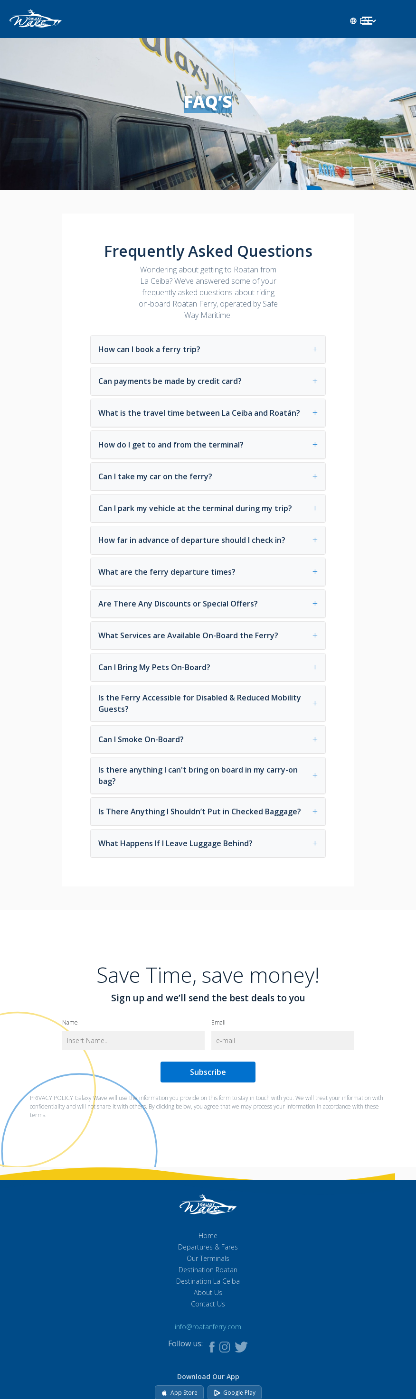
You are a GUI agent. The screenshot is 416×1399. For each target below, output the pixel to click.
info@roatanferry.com (208, 1326)
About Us (208, 1292)
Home (208, 1235)
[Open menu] (367, 22)
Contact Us (208, 1303)
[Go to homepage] (35, 17)
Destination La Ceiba (208, 1281)
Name (70, 1023)
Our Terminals (208, 1258)
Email (218, 1023)
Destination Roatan (208, 1269)
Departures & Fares (208, 1246)
